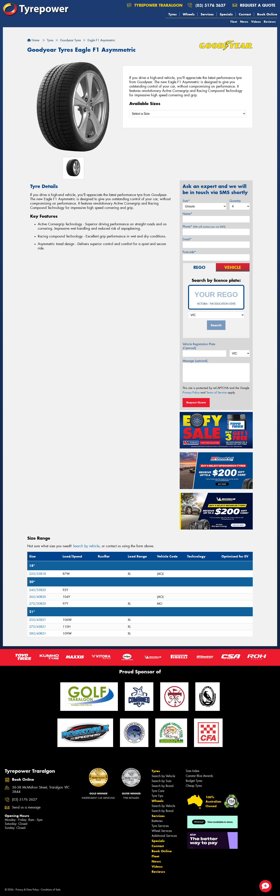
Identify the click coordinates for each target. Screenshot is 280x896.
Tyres (172, 14)
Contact (245, 14)
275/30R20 (37, 604)
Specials (226, 14)
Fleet (233, 21)
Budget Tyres (194, 781)
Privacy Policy (191, 392)
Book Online (267, 14)
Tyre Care (158, 791)
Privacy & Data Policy (27, 889)
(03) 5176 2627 (211, 5)
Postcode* (189, 252)
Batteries (157, 821)
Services (207, 14)
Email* (187, 239)
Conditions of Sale (50, 889)
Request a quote (254, 5)
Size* (186, 201)
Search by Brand (162, 786)
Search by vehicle (86, 546)
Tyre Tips (157, 796)
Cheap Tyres (194, 786)
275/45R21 (37, 627)
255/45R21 (37, 620)
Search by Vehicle (163, 776)
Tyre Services (160, 826)
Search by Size (161, 781)
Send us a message (26, 807)
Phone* (204, 227)
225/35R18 (37, 574)
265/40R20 (37, 597)
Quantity (235, 201)
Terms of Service (216, 392)
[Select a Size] (187, 113)
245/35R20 (37, 590)
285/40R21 (37, 634)
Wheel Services (162, 831)
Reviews (270, 21)
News (244, 21)
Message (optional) (195, 361)
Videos (256, 21)
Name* (187, 214)
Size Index (192, 771)
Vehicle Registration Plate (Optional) (199, 346)
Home (33, 40)
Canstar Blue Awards (199, 776)
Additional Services (164, 836)
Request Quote (196, 402)
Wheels (189, 14)
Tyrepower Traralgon (155, 5)
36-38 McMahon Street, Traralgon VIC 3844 (41, 789)
